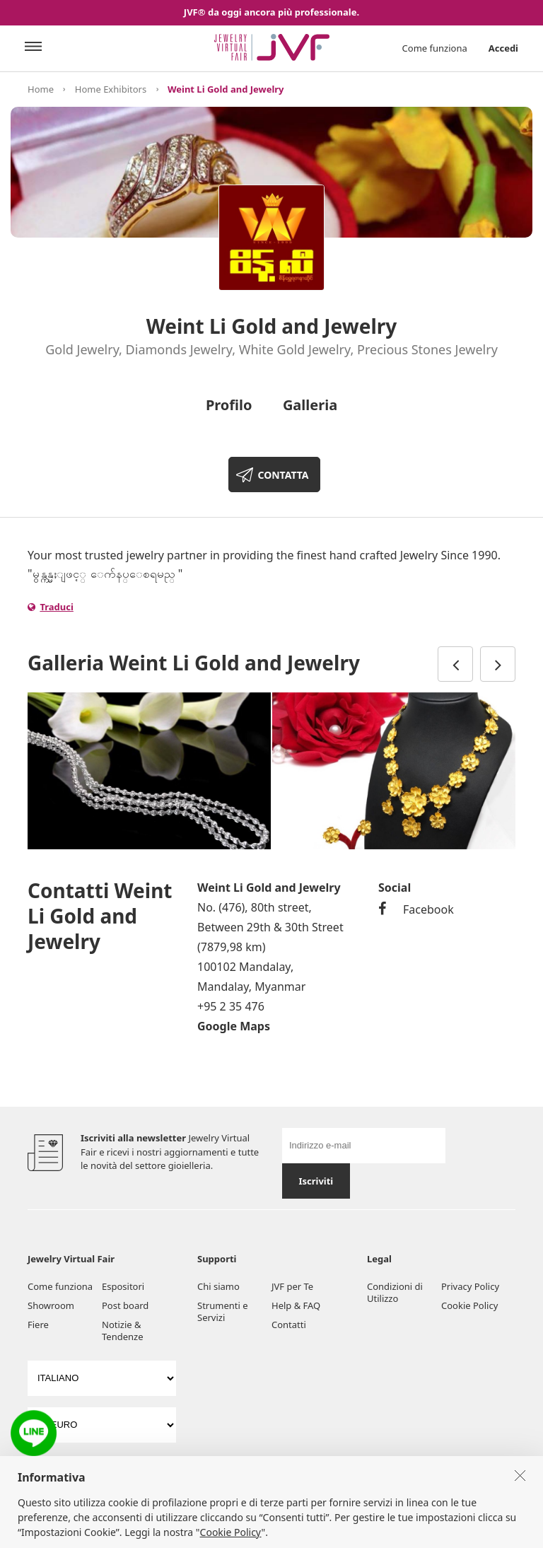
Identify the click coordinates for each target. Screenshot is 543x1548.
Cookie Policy (469, 1305)
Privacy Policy (470, 1286)
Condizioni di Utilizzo (395, 1292)
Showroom (51, 1305)
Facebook (416, 909)
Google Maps (233, 1026)
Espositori (123, 1286)
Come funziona (434, 48)
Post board (125, 1305)
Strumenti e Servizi (222, 1311)
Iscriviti (315, 1181)
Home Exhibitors (110, 89)
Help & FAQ (296, 1305)
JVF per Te (292, 1286)
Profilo (229, 404)
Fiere (38, 1324)
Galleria (310, 404)
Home (41, 89)
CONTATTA (282, 475)
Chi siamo (218, 1286)
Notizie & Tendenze (123, 1330)
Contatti (289, 1324)
